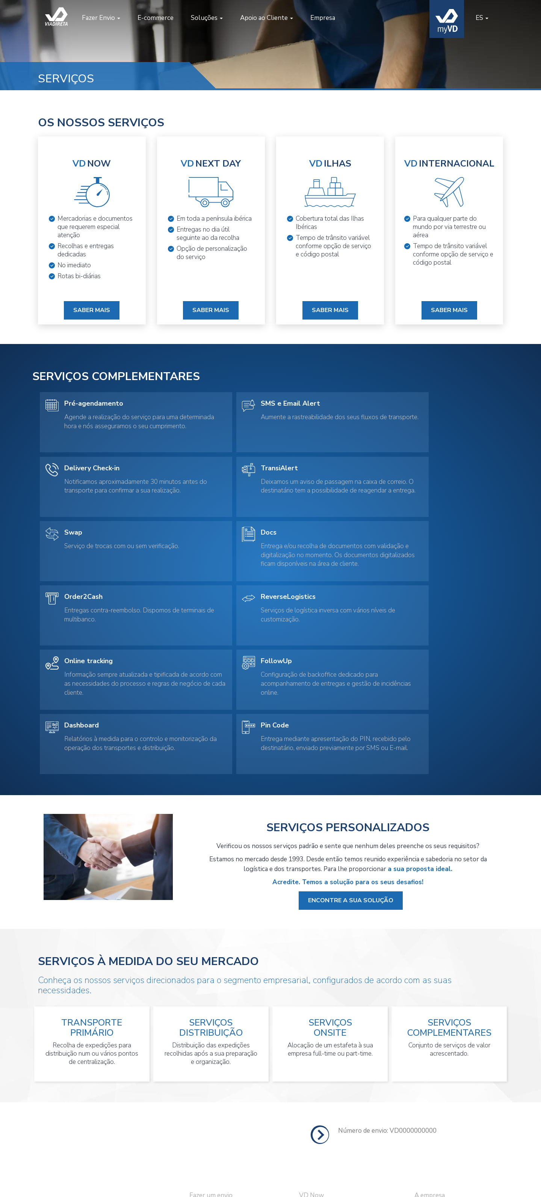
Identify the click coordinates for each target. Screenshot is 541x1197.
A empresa (429, 1066)
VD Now (311, 1066)
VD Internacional (323, 1113)
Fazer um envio (211, 1066)
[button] (100, 18)
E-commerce (154, 18)
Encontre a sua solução (350, 772)
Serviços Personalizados (333, 1128)
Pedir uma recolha (215, 1081)
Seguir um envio (212, 1097)
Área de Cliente (211, 1128)
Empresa (321, 18)
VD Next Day (318, 1081)
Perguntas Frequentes (447, 1097)
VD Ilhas (311, 1097)
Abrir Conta (431, 1081)
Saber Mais (91, 309)
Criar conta (205, 1113)
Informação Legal (439, 1113)
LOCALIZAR (471, 1001)
